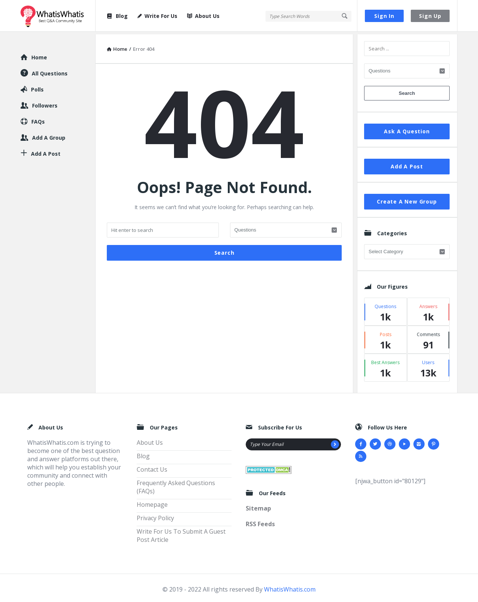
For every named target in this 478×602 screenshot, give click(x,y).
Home (39, 54)
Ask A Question (406, 128)
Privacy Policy (155, 515)
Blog (117, 15)
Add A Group (48, 135)
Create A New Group (407, 198)
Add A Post (407, 163)
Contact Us (152, 467)
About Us (203, 15)
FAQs (38, 118)
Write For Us (157, 15)
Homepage (152, 502)
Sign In (384, 15)
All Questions (50, 70)
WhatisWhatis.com (290, 587)
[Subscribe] (335, 442)
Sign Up (430, 15)
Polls (37, 86)
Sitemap (258, 506)
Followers (45, 102)
